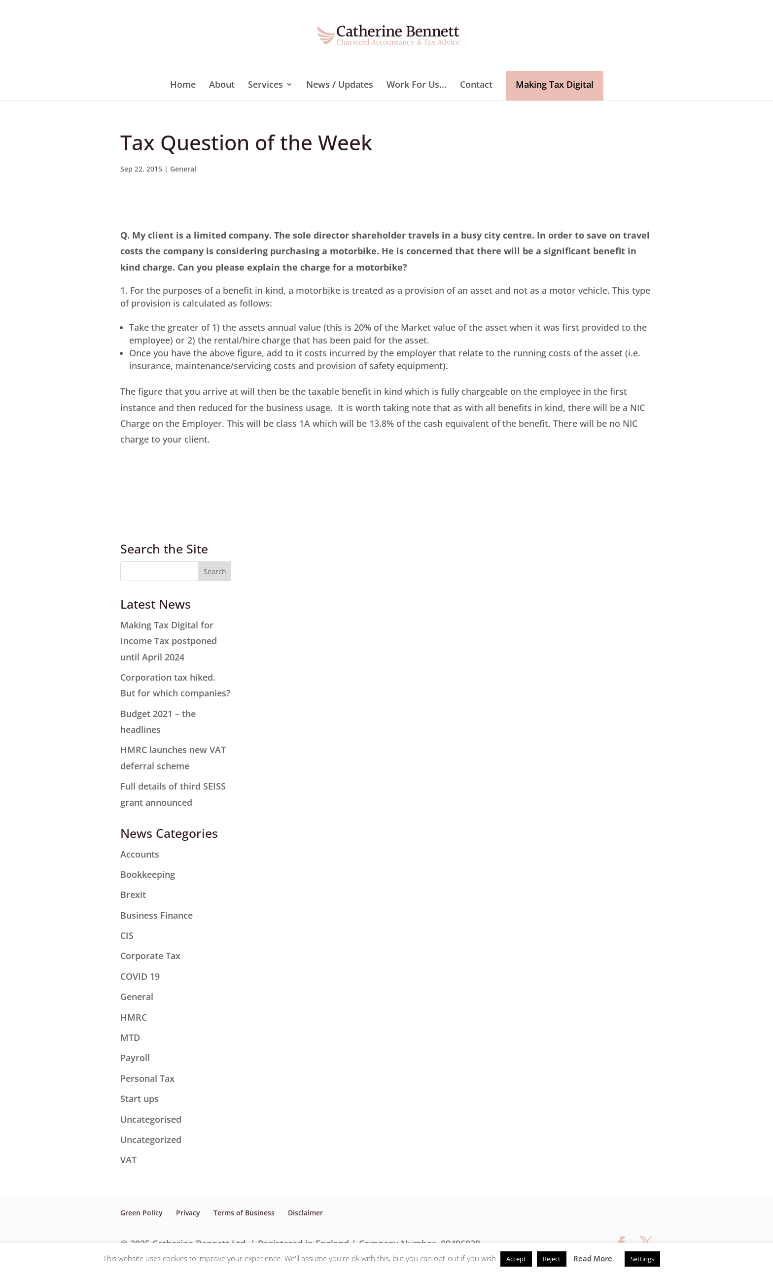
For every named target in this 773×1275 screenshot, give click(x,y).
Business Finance (156, 915)
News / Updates (339, 85)
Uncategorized (150, 1139)
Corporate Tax (150, 956)
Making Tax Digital (555, 84)
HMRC (133, 1017)
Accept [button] (516, 1258)
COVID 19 (140, 976)
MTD (130, 1037)
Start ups (139, 1098)
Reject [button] (552, 1258)
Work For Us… (416, 85)
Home (183, 85)
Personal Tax (147, 1078)
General (183, 168)
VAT (128, 1160)
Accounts (139, 854)
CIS (127, 935)
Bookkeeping (147, 874)
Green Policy (141, 1212)
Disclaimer (305, 1212)
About (222, 85)
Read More (592, 1258)
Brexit (133, 894)
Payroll (135, 1058)
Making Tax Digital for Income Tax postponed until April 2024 (168, 641)
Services (265, 85)
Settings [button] (642, 1258)
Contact (476, 85)
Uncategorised (150, 1119)
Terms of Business (244, 1212)
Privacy (188, 1212)
